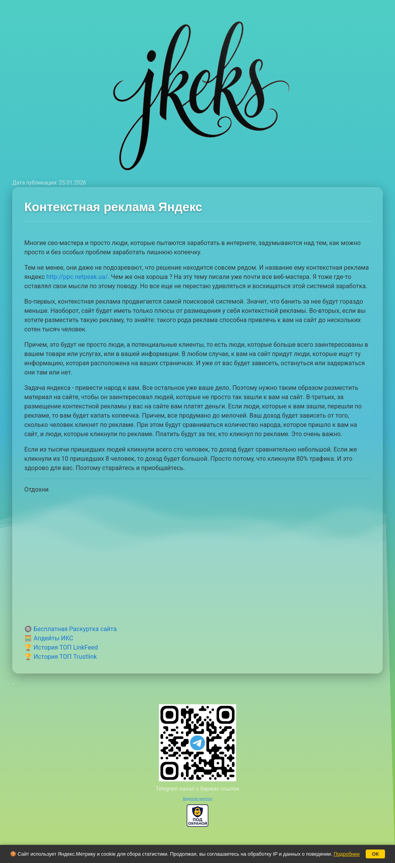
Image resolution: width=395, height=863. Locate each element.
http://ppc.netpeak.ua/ (77, 276)
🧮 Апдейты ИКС (48, 638)
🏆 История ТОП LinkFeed (61, 647)
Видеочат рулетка (197, 799)
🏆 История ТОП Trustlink (60, 656)
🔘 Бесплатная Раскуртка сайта (70, 629)
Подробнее (347, 854)
